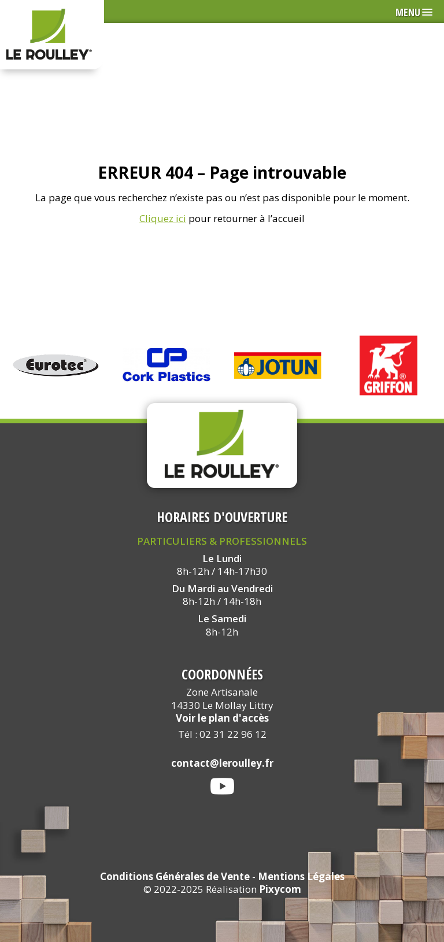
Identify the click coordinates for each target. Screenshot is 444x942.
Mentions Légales (301, 876)
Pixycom (280, 889)
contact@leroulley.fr (222, 763)
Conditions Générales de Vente (175, 876)
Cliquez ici (162, 218)
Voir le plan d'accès (222, 718)
